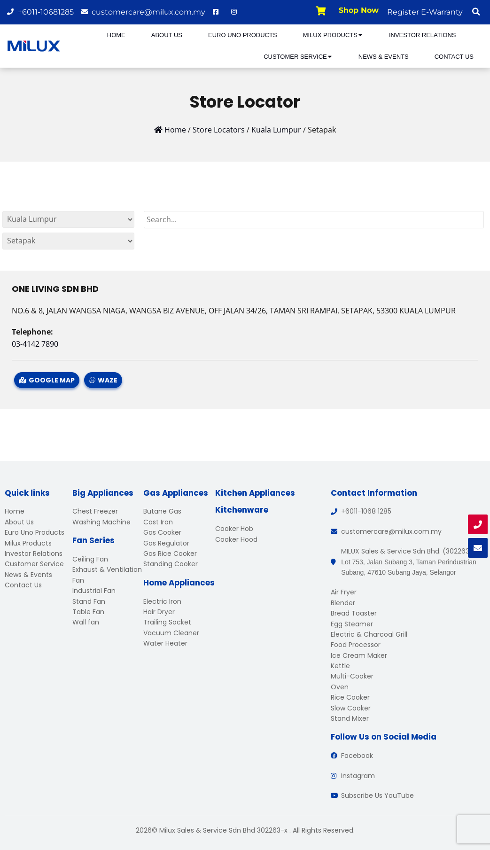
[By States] (68, 219)
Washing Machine (101, 522)
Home (116, 35)
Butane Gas (162, 511)
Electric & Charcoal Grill (369, 634)
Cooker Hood (236, 539)
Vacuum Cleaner (171, 633)
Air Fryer (344, 592)
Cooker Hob (234, 528)
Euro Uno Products (242, 35)
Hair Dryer (159, 611)
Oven (340, 687)
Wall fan (85, 622)
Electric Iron (162, 601)
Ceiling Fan (90, 559)
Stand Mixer (350, 718)
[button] (476, 12)
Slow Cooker (351, 708)
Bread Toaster (354, 613)
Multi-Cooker (352, 676)
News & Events (383, 56)
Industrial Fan (94, 590)
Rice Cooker (350, 697)
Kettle (340, 666)
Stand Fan (88, 601)
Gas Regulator (166, 543)
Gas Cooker (162, 532)
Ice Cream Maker (359, 655)
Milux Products (333, 35)
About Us (166, 35)
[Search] (314, 220)
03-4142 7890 (35, 344)
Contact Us (454, 56)
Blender (343, 603)
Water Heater (165, 643)
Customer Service (298, 57)
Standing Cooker (170, 564)
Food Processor (356, 644)
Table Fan (88, 611)
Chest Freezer (95, 511)
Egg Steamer (352, 624)
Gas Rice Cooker (170, 553)
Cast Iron (158, 522)
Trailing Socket (167, 622)
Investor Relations (422, 35)
